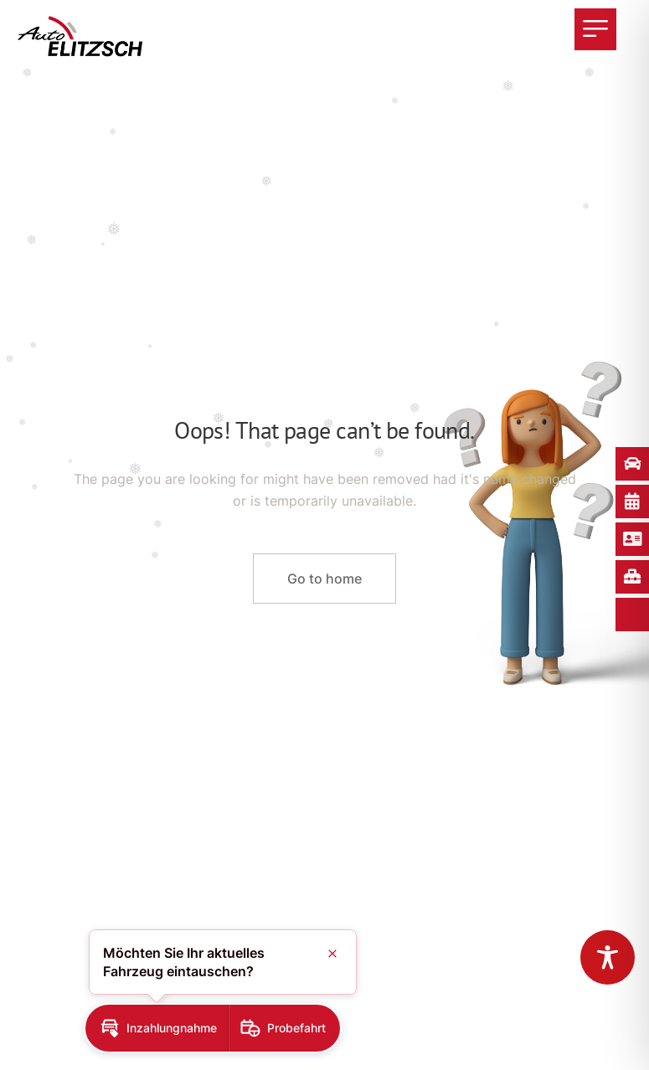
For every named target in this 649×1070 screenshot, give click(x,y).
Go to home (324, 578)
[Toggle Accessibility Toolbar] (607, 957)
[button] (156, 1028)
